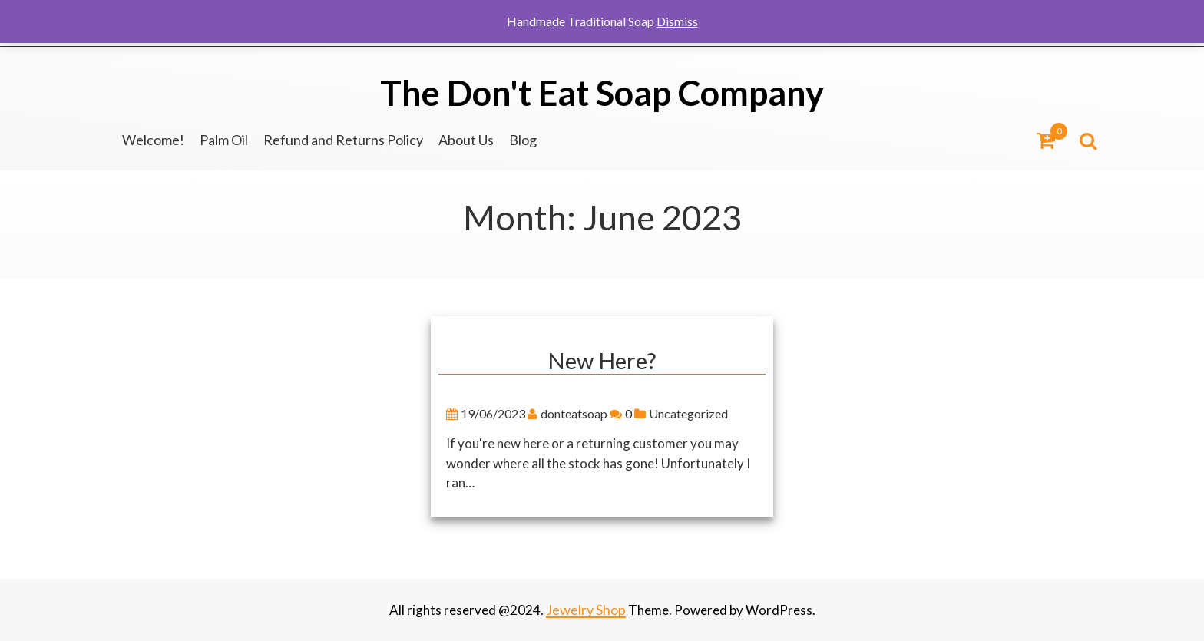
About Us (466, 139)
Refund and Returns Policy (343, 139)
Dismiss (677, 21)
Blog (523, 139)
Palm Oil (224, 139)
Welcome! (153, 139)
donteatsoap (587, 414)
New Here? (602, 361)
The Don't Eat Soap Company (602, 93)
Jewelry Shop (586, 609)
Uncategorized (702, 414)
